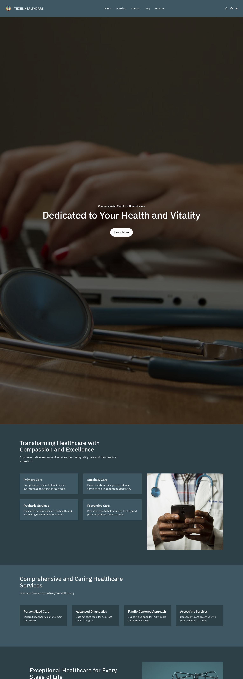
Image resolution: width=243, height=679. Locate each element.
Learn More (121, 232)
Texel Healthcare (29, 8)
